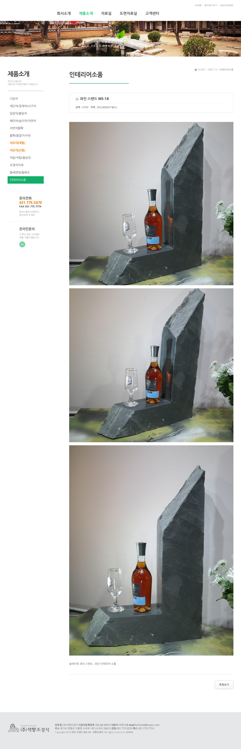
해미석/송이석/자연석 (23, 121)
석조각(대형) (17, 143)
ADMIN (129, 732)
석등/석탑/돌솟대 (20, 158)
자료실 (106, 13)
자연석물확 (16, 128)
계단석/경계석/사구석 (23, 106)
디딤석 (14, 99)
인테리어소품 (18, 180)
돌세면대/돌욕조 (20, 172)
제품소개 (86, 13)
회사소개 (64, 13)
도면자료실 (128, 13)
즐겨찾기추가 (210, 5)
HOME (198, 5)
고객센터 (152, 13)
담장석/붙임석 (18, 113)
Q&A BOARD (226, 5)
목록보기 (224, 684)
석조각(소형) (17, 150)
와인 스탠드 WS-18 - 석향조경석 (29, 11)
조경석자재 (16, 165)
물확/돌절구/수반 (20, 135)
